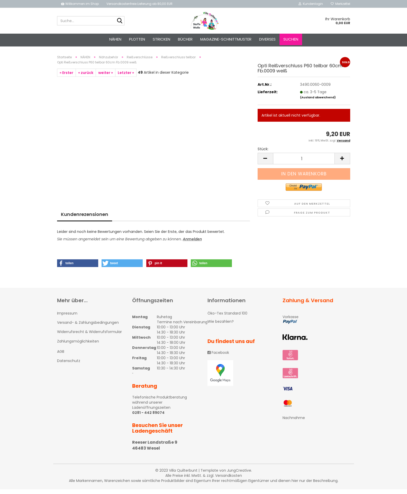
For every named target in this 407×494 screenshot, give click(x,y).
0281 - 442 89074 (148, 417)
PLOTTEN (137, 39)
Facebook (218, 357)
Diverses (267, 39)
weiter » (105, 77)
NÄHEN (115, 39)
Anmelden (192, 243)
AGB (60, 356)
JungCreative (239, 475)
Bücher (185, 39)
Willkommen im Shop (80, 4)
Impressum (67, 317)
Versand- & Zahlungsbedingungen (88, 327)
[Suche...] (119, 21)
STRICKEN (161, 39)
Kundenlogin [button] (311, 4)
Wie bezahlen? (220, 326)
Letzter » (126, 77)
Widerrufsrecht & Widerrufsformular (89, 336)
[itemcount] (304, 163)
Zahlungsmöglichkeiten (78, 345)
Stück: (263, 153)
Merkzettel (340, 4)
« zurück (85, 77)
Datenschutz (68, 365)
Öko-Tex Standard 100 (227, 317)
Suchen (290, 39)
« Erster (66, 77)
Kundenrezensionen (84, 219)
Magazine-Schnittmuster (225, 39)
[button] (77, 268)
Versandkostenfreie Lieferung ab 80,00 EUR (139, 4)
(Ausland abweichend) (318, 102)
